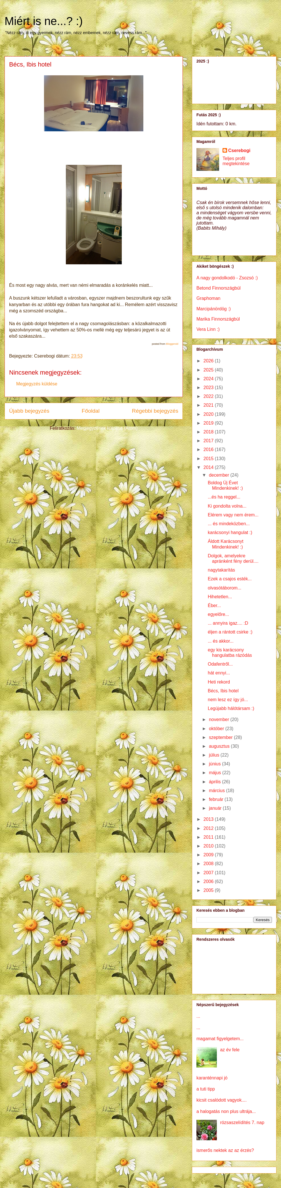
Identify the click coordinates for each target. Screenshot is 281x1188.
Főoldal (91, 411)
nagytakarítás (221, 570)
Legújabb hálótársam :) (231, 708)
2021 (209, 405)
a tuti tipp (205, 1089)
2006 (209, 881)
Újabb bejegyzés (29, 411)
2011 (209, 837)
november (219, 719)
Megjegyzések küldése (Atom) (107, 428)
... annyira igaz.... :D (228, 623)
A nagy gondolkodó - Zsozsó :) (227, 277)
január (216, 808)
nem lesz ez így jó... (228, 699)
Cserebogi (239, 150)
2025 (209, 369)
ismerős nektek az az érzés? (225, 1150)
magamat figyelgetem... (220, 1038)
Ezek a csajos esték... (230, 578)
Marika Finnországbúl (218, 319)
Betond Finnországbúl (218, 288)
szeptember (221, 737)
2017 (209, 440)
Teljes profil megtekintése (236, 161)
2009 (209, 854)
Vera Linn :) (208, 329)
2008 (209, 863)
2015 (209, 458)
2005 (209, 890)
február (217, 799)
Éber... (214, 605)
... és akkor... (221, 641)
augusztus (220, 746)
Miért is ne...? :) (44, 21)
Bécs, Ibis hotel (223, 690)
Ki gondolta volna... (227, 506)
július (215, 755)
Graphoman (208, 298)
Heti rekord (219, 682)
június (215, 763)
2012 (209, 828)
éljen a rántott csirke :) (230, 632)
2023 (209, 387)
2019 (209, 423)
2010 (209, 846)
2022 (209, 396)
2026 (209, 360)
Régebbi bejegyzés (155, 411)
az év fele (229, 1049)
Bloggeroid (172, 343)
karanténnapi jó (211, 1077)
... (198, 1016)
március (217, 790)
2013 (209, 819)
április (215, 781)
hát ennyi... (219, 672)
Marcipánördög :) (213, 308)
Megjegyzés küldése (36, 383)
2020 (209, 414)
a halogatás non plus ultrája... (226, 1111)
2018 (209, 431)
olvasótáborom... (224, 587)
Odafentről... (220, 664)
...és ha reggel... (224, 497)
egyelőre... (218, 614)
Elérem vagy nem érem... (233, 514)
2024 (209, 378)
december (219, 475)
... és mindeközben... (229, 523)
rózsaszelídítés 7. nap (242, 1122)
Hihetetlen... (220, 596)
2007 (209, 872)
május (215, 772)
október (217, 728)
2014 (209, 467)
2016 (209, 449)
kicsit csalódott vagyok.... (221, 1100)
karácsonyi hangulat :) (230, 532)
